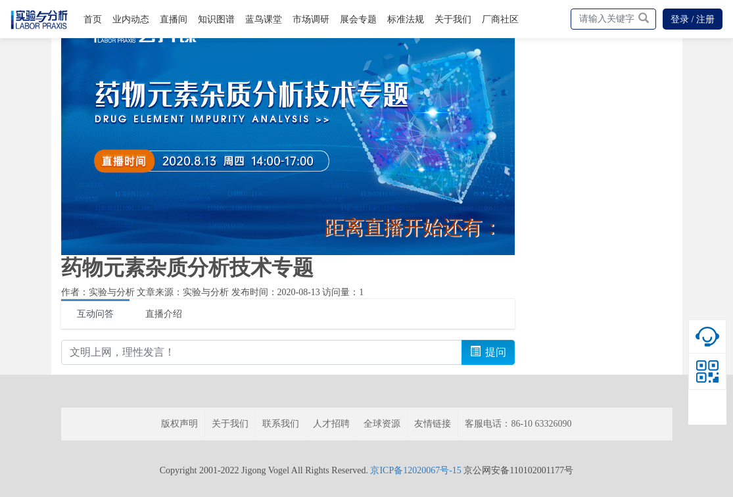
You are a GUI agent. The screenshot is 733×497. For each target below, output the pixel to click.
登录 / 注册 (693, 19)
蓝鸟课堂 (263, 19)
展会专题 (358, 19)
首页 (92, 19)
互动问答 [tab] (95, 314)
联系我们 (280, 424)
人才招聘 (331, 424)
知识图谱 (216, 19)
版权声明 (179, 424)
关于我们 (453, 19)
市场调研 (311, 19)
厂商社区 (500, 19)
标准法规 (405, 19)
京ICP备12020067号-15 (415, 470)
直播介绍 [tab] (163, 314)
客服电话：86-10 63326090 (518, 424)
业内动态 (130, 19)
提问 (488, 352)
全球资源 (382, 424)
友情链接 (432, 424)
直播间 (173, 19)
